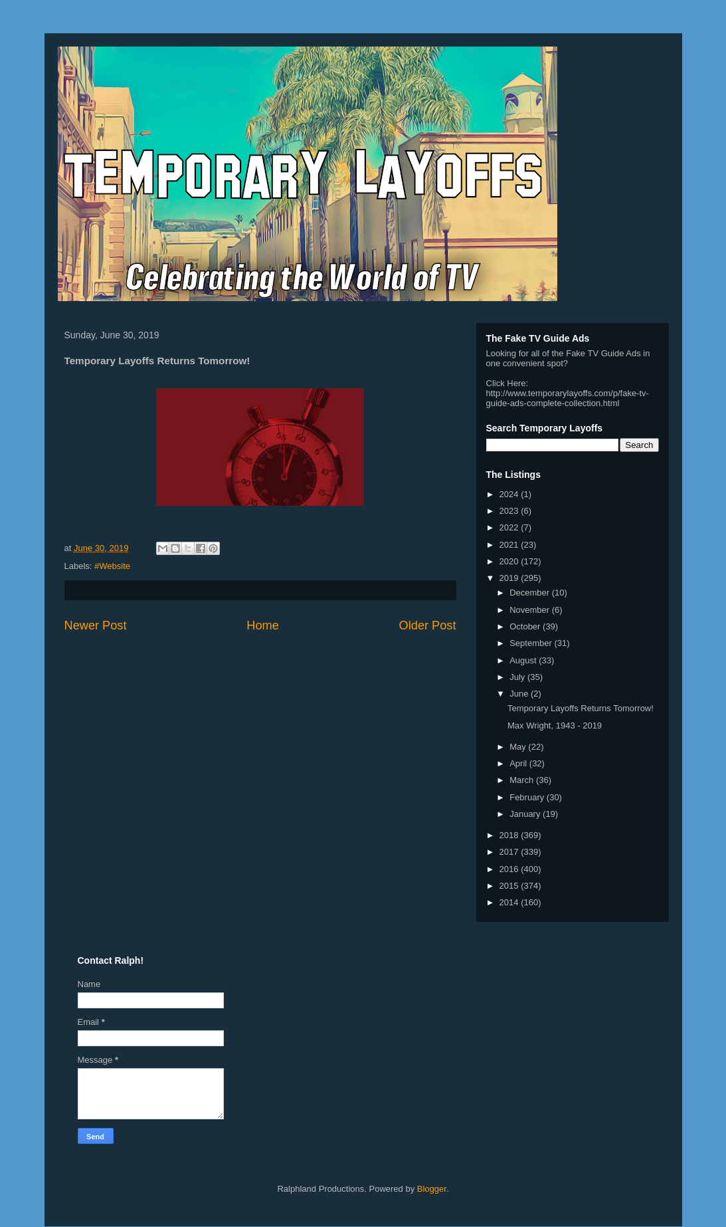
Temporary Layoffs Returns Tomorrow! (580, 708)
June (520, 694)
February (528, 797)
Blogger (431, 1189)
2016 (510, 869)
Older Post (427, 625)
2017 (510, 852)
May (518, 747)
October (526, 626)
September (531, 643)
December (530, 593)
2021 (510, 545)
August (524, 660)
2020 (510, 561)
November (530, 610)
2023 (510, 511)
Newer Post (95, 625)
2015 (510, 886)
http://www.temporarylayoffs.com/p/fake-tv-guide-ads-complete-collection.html (567, 398)
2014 (510, 902)
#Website (112, 566)
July (518, 677)
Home (262, 625)
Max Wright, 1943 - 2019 (554, 725)
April (519, 763)
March (522, 780)
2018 (510, 835)
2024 (510, 494)
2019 (510, 578)
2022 (510, 527)
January (526, 814)
